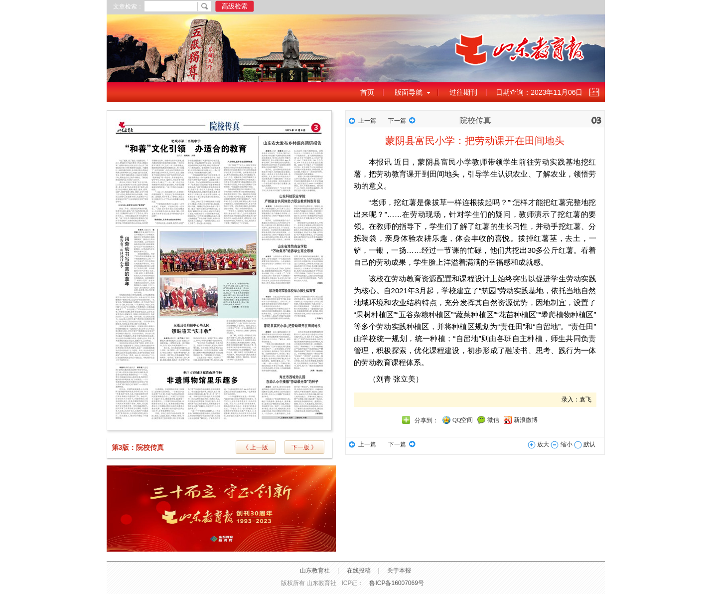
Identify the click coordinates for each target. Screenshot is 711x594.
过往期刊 (463, 92)
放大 (538, 444)
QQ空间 (462, 419)
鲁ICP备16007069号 (396, 583)
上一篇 (367, 120)
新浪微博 (526, 419)
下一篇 (397, 120)
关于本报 (399, 570)
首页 (367, 92)
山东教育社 (315, 570)
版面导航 (409, 92)
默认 (584, 444)
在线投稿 (359, 570)
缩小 (561, 444)
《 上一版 (255, 447)
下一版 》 (304, 447)
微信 (493, 419)
